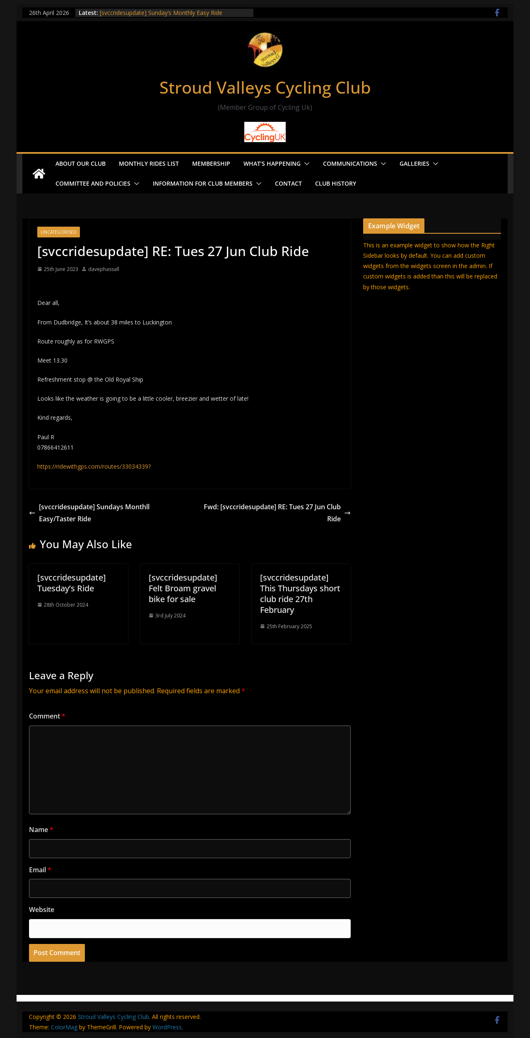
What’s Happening (272, 163)
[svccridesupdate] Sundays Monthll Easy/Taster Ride (89, 512)
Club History (335, 183)
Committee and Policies (92, 183)
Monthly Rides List (149, 163)
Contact (288, 183)
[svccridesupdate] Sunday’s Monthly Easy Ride (161, 13)
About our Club (80, 163)
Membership (211, 163)
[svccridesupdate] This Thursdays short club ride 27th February (300, 593)
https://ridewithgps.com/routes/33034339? (94, 466)
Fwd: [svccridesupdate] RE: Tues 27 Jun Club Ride (277, 512)
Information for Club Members (203, 183)
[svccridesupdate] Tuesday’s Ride (71, 583)
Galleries (414, 163)
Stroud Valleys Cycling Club (265, 87)
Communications (350, 163)
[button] (305, 163)
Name (41, 829)
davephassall (103, 269)
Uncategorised (59, 232)
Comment (47, 716)
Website (41, 909)
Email (40, 869)
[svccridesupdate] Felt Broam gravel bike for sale (183, 588)
